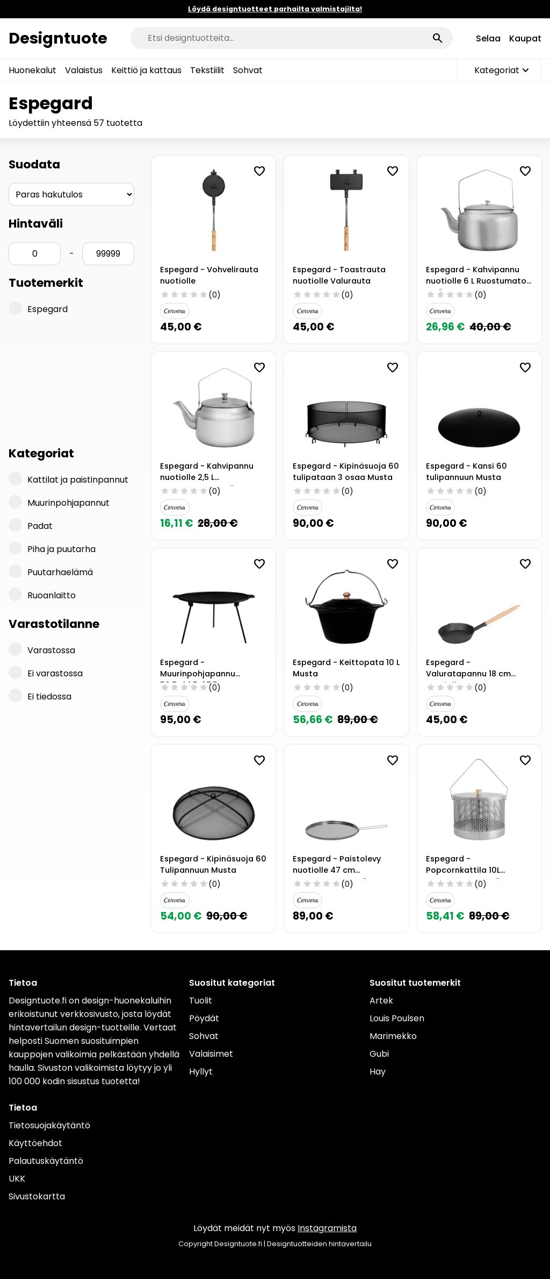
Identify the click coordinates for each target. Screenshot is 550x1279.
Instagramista (327, 1228)
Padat (31, 525)
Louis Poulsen (397, 1018)
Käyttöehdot (35, 1143)
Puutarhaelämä (51, 571)
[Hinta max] (108, 253)
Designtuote (58, 38)
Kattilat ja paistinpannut (68, 479)
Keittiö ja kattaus (146, 70)
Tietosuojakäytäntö (49, 1125)
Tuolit (200, 1000)
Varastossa (42, 649)
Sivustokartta (37, 1196)
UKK (17, 1178)
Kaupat (525, 38)
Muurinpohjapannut (59, 502)
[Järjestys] (71, 194)
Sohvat (248, 70)
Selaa (488, 38)
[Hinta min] (35, 253)
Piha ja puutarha (52, 548)
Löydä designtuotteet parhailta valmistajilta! (275, 8)
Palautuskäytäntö (46, 1161)
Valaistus (84, 70)
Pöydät (204, 1018)
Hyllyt (201, 1071)
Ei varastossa (46, 673)
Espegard (38, 308)
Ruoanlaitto (42, 595)
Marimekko (393, 1036)
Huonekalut (32, 70)
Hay (378, 1071)
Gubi (379, 1054)
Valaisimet (211, 1054)
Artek (381, 1000)
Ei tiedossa (40, 696)
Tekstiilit (207, 70)
